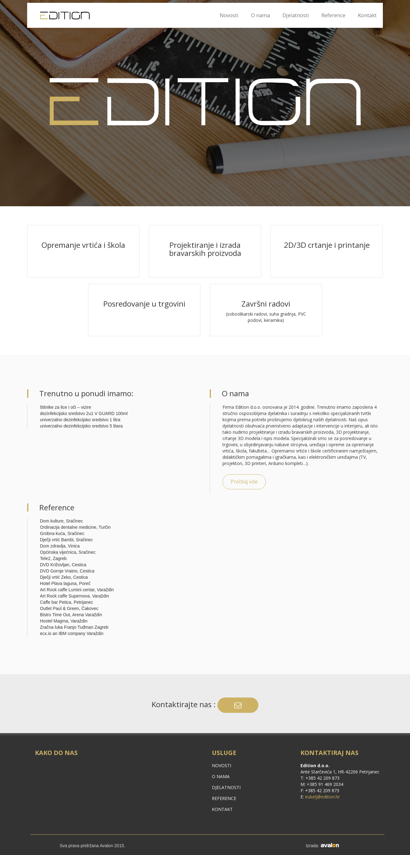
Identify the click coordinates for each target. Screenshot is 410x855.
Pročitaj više (244, 481)
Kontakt (367, 15)
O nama (260, 15)
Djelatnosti (295, 15)
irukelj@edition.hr (322, 797)
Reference (333, 15)
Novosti (229, 15)
